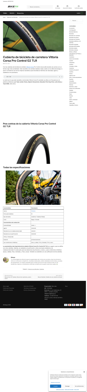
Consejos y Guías (73, 66)
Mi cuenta (57, 7)
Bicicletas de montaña (74, 39)
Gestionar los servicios (55, 382)
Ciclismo (71, 64)
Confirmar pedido (79, 7)
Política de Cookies (60, 389)
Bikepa (13, 257)
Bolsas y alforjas (73, 51)
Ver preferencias (79, 386)
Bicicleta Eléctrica (73, 31)
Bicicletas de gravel (73, 37)
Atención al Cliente (67, 7)
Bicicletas (71, 33)
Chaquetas (71, 62)
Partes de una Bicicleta (12, 17)
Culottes (71, 71)
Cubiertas (41, 269)
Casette (71, 60)
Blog (66, 286)
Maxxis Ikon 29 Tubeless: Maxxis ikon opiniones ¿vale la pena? (18, 277)
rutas (70, 97)
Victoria (33, 211)
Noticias (71, 84)
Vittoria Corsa (30, 67)
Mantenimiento (72, 83)
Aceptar (56, 386)
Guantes (71, 79)
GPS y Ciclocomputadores (75, 77)
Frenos (70, 73)
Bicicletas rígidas (73, 48)
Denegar (67, 386)
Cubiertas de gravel (74, 70)
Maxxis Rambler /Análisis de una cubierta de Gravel (50, 277)
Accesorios (71, 28)
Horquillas (71, 81)
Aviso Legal (76, 389)
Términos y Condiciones (30, 288)
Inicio (4, 17)
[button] (84, 372)
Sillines (70, 101)
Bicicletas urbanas (73, 50)
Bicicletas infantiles (73, 44)
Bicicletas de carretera (74, 35)
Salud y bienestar (73, 99)
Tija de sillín (72, 103)
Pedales (71, 90)
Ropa (70, 94)
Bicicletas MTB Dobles (74, 46)
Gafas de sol (72, 75)
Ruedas (71, 95)
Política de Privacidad (69, 389)
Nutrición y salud (73, 86)
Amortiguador (72, 30)
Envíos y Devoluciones (29, 290)
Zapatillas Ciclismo (73, 105)
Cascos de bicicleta (73, 58)
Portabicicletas (72, 92)
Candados (71, 57)
